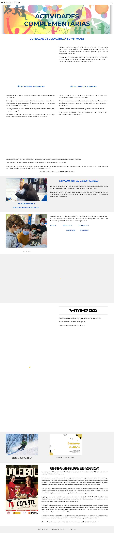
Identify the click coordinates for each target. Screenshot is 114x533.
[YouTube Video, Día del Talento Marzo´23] (83, 136)
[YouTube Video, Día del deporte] (31, 136)
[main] (57, 19)
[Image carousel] (26, 233)
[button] (2, 2)
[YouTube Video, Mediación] (31, 63)
